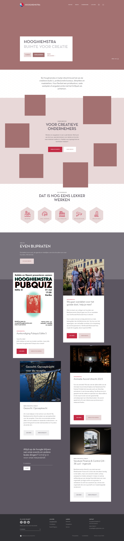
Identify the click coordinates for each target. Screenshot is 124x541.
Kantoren (68, 521)
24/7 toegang (62, 218)
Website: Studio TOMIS (99, 535)
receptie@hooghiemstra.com (96, 528)
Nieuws (22, 243)
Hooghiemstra (21, 331)
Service (68, 527)
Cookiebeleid (85, 535)
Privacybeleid (75, 535)
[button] (115, 59)
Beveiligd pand (79, 218)
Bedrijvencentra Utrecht (31, 406)
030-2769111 (92, 526)
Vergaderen (69, 524)
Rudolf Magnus (53, 527)
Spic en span (96, 218)
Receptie (27, 218)
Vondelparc (52, 524)
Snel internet (44, 218)
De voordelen (62, 192)
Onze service (62, 121)
